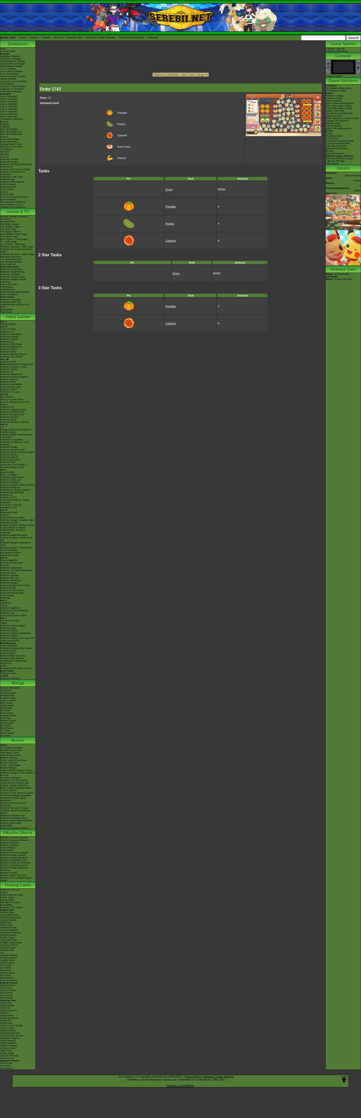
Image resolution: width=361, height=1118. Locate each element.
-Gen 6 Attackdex (9, 109)
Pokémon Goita (8, 673)
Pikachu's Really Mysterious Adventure (14, 869)
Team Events (332, 138)
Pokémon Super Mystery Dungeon (17, 452)
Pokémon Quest (8, 419)
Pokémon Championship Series (16, 164)
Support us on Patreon (180, 1085)
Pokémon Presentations (12, 182)
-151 (2, 952)
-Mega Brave (6, 1015)
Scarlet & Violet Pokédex (100, 37)
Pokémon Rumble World (12, 449)
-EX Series (5, 975)
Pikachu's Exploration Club (13, 860)
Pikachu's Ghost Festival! (13, 855)
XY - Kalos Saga (8, 241)
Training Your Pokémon (337, 121)
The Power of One (9, 752)
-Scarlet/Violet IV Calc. (11, 144)
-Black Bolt (5, 922)
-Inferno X (5, 1013)
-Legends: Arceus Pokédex (13, 81)
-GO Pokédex (7, 84)
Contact (46, 37)
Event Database (8, 199)
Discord (58, 37)
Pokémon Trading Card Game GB (17, 638)
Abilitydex (5, 126)
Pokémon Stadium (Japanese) (15, 633)
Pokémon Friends (9, 339)
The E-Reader (7, 595)
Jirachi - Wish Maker (10, 765)
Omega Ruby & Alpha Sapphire (16, 429)
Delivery (330, 151)
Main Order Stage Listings (339, 106)
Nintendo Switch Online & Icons (16, 668)
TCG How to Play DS (11, 505)
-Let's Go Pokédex (9, 74)
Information (331, 85)
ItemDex (4, 121)
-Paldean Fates (8, 947)
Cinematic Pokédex (10, 139)
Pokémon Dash (8, 573)
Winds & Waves (8, 324)
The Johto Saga (8, 229)
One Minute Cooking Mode (339, 113)
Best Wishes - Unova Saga (13, 239)
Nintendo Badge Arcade (12, 467)
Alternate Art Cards (9, 902)
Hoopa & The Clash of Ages (14, 808)
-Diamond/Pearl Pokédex (12, 64)
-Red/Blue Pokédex (10, 56)
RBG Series (6, 703)
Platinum (4, 515)
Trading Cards (17, 885)
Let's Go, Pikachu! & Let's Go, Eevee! (15, 403)
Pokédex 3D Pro (8, 497)
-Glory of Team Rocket (11, 1025)
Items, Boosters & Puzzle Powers (342, 118)
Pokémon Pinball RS (10, 580)
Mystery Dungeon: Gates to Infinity (17, 485)
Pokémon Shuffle (8, 447)
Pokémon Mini (7, 613)
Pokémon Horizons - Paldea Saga (17, 254)
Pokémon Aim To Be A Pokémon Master (16, 250)
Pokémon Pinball (8, 630)
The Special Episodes (11, 259)
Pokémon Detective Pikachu (14, 828)
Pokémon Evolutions (10, 274)
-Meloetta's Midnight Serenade (15, 795)
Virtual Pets (6, 663)
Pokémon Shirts (8, 187)
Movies (18, 740)
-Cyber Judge (7, 1053)
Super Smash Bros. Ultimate (14, 422)
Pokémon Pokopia (9, 336)
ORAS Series (7, 733)
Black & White (7, 472)
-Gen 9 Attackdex (9, 116)
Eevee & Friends (8, 873)
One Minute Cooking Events (340, 141)
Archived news (7, 51)
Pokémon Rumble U (10, 482)
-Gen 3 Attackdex (9, 101)
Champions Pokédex (131, 37)
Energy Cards (7, 900)
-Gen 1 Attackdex (9, 96)
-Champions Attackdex (11, 119)
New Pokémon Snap (10, 387)
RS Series (5, 710)
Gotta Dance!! (7, 850)
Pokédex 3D (6, 495)
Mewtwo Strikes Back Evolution (16, 820)
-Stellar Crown (7, 937)
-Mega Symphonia (9, 1018)
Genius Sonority (353, 175)
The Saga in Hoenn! (10, 231)
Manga (18, 683)
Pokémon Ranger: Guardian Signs (17, 520)
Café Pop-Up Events (336, 146)
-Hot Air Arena (7, 1028)
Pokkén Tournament (10, 460)
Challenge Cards (334, 136)
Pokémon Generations (11, 269)
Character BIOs (8, 693)
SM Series (5, 735)
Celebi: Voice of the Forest (13, 760)
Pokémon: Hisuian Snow (12, 277)
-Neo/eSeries (7, 978)
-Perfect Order (7, 912)
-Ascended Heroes (9, 915)
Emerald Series (8, 715)
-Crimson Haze (7, 1048)
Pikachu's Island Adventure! (14, 857)
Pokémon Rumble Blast (12, 492)
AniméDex (5, 219)
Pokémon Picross (9, 454)
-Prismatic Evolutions (10, 932)
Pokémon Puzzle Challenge (14, 610)
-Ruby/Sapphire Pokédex (12, 61)
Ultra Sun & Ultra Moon (12, 399)
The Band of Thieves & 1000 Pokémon (14, 443)
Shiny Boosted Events (337, 148)
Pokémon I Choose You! (12, 815)
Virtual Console (8, 653)
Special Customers (335, 153)
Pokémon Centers (9, 162)
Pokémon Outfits (334, 98)
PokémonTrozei (8, 588)
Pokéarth (152, 37)
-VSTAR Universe (9, 1055)
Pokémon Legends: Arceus (13, 367)
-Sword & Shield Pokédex (13, 76)
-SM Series (6, 965)
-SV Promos (6, 988)
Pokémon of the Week (11, 146)
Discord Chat (6, 194)
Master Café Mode (335, 111)
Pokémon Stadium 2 (10, 608)
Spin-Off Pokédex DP (11, 131)
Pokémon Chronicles (10, 257)
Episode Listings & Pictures (14, 216)
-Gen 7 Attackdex (9, 111)
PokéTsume (6, 312)
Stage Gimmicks (334, 116)
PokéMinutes (6, 287)
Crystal (3, 605)
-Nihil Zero (5, 1008)
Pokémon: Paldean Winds (13, 279)
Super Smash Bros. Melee (13, 615)
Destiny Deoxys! (8, 768)
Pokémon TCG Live (10, 392)
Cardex (4, 136)
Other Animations (9, 294)
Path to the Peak (8, 284)
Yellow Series (7, 705)
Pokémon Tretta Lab (10, 480)
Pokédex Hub (74, 37)
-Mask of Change (9, 1045)
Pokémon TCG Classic (11, 907)
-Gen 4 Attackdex (9, 104)
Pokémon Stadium (9, 635)
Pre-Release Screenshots (338, 88)
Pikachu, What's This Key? (13, 875)
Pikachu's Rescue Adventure (14, 840)
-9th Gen (4, 151)
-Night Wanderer (8, 1043)
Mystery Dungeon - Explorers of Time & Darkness (16, 548)
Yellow (3, 623)
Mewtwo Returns (8, 757)
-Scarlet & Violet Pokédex (13, 86)
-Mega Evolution (8, 920)
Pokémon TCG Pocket (11, 356)
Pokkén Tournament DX (12, 414)
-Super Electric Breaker (12, 1035)
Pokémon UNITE (8, 349)
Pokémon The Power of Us (13, 818)
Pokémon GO (7, 341)
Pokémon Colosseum (11, 568)
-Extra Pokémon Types (11, 895)
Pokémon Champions (11, 334)
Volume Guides (8, 700)
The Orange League (10, 226)
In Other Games (8, 650)
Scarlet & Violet (8, 329)
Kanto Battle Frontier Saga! (14, 234)
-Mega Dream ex (8, 1010)
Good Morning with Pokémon (14, 292)
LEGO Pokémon (8, 184)
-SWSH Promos (8, 990)
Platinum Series (8, 720)
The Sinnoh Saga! (9, 236)
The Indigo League (9, 224)
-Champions (6, 149)
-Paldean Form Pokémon (12, 207)
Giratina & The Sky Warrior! (14, 780)
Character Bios (7, 221)
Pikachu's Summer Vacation (14, 837)
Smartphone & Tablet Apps (13, 660)
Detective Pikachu (9, 417)
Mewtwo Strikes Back (11, 750)
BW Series (5, 725)
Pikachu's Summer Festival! (14, 852)
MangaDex (5, 690)
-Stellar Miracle (7, 1040)
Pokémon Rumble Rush (12, 412)
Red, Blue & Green (9, 620)
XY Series (5, 730)
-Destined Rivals (8, 927)
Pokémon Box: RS (9, 578)
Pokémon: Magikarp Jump (13, 409)
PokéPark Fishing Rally (12, 593)
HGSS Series (7, 723)
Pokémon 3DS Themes (12, 658)
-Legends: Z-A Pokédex (12, 89)
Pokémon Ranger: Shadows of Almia (15, 543)
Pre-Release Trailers (336, 90)
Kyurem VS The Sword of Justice (16, 793)
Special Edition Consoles (12, 655)
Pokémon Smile (8, 382)
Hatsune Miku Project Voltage (15, 169)
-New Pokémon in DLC (11, 204)
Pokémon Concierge (10, 299)
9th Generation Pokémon (12, 202)
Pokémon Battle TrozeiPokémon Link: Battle (16, 435)
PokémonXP (6, 167)
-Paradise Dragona (9, 1038)
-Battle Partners (8, 1030)
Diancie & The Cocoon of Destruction (12, 804)
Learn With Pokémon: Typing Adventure (14, 501)
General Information (10, 688)
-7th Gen (4, 157)
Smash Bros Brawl (9, 555)
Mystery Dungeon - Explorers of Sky (16, 538)
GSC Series (6, 708)
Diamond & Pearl (8, 512)
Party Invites (332, 163)
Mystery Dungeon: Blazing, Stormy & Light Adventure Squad (17, 526)
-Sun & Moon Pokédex (11, 71)
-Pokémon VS (7, 1058)
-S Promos (5, 1065)
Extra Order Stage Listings (339, 108)
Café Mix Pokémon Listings (339, 158)
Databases (18, 44)
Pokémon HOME (8, 369)
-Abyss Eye (6, 1003)
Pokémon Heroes (9, 762)
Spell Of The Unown (10, 755)
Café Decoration (334, 126)
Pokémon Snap (8, 628)
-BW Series (6, 970)
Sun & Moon (6, 397)
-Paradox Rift (7, 950)
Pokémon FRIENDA (10, 678)
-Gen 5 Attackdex (9, 106)
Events (329, 133)
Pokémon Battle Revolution (14, 535)
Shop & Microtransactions (338, 128)
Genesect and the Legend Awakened (13, 799)
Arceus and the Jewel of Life (14, 783)
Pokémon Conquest (10, 487)
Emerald (4, 565)
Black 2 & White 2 (9, 475)
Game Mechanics (9, 141)
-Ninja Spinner (7, 1005)
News (3, 48)
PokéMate (5, 598)
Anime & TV (18, 212)
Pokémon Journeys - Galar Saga (16, 246)
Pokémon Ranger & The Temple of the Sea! (17, 774)
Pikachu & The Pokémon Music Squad (16, 879)
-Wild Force (6, 1050)
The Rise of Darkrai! (10, 778)
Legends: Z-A (7, 331)
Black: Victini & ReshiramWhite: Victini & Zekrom (16, 789)
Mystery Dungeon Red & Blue (15, 585)
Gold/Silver (5, 603)
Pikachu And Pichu (9, 842)
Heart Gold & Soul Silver (12, 517)
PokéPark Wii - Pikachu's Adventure (12, 531)
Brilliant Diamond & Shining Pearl (17, 364)
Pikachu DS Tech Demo (12, 590)
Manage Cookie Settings (219, 1076)
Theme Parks (7, 189)
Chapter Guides (8, 698)
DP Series (5, 718)
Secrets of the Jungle (11, 823)
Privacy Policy (192, 1076)
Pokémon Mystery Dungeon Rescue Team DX (14, 378)
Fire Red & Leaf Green (11, 563)
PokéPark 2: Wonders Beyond (15, 490)
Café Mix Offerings (335, 161)
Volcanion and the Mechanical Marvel (15, 811)
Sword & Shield (8, 362)
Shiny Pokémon (8, 264)
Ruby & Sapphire (8, 560)
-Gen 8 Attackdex (9, 114)
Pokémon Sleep (8, 351)
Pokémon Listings (334, 95)
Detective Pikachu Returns (13, 354)
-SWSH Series (7, 962)
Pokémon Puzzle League (12, 625)
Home (22, 37)
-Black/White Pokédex (11, 66)
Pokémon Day (7, 179)
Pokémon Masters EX (11, 346)
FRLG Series (6, 713)
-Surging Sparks (8, 935)
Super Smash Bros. (10, 640)
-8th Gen (4, 154)
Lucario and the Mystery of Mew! (16, 770)
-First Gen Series (8, 980)
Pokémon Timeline (9, 159)
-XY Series (5, 968)
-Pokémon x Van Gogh (11, 177)
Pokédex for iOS (8, 507)
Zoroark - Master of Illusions (14, 785)
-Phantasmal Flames (10, 917)
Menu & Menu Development (340, 103)
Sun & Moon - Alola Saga (13, 244)
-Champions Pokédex (11, 91)
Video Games (17, 317)
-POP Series (6, 998)
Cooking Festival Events (338, 143)
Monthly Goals (333, 123)
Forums (33, 37)
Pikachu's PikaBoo (9, 845)
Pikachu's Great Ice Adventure (15, 862)
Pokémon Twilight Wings (12, 272)
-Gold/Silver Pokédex (11, 59)
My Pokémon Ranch (10, 552)
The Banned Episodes (11, 262)
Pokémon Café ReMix (11, 344)
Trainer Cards (7, 897)
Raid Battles (6, 905)
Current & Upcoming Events (14, 197)
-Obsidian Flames (9, 955)
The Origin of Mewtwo (11, 747)
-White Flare (6, 925)
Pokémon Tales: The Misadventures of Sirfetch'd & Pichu (15, 304)
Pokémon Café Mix (335, 48)
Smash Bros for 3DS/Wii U (13, 465)
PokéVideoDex (7, 289)
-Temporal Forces (9, 945)
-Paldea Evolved (8, 957)
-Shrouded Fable (8, 940)
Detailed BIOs (7, 695)
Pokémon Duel (7, 462)
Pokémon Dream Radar (12, 477)
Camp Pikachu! (8, 847)
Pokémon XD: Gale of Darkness (16, 570)
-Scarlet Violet (7, 960)
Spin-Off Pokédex (9, 129)
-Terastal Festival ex (10, 1033)
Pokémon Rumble (9, 522)
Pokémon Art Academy (11, 439)
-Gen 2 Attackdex (9, 99)
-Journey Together (9, 930)
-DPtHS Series (7, 973)
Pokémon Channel (9, 575)
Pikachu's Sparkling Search (14, 865)
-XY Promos (6, 995)
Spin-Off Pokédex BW (11, 134)
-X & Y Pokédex (8, 69)
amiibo (3, 666)
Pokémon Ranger (9, 583)
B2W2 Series (7, 728)
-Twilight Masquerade (11, 942)
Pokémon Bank (8, 432)
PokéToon (5, 282)
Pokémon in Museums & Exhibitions (12, 173)
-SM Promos (6, 993)
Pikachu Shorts (17, 833)
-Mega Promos (7, 985)
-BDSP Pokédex (8, 79)
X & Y (3, 427)
